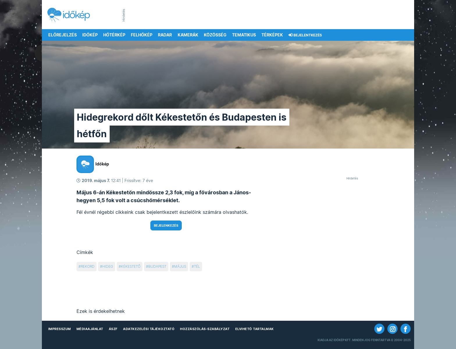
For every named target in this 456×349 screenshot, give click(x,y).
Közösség (215, 35)
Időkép (90, 35)
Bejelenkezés (166, 225)
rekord (88, 266)
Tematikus (244, 35)
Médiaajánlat (89, 329)
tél (197, 266)
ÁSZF (113, 329)
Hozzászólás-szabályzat (204, 329)
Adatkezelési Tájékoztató (148, 329)
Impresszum (59, 329)
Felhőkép (141, 35)
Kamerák (188, 35)
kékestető (130, 266)
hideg (107, 266)
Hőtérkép (114, 35)
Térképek (272, 35)
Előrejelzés (62, 35)
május (180, 266)
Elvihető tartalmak (254, 329)
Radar (165, 35)
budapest (157, 266)
